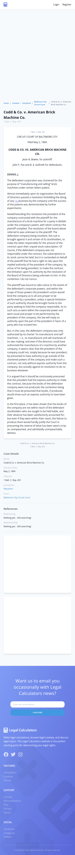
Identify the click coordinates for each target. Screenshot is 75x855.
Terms (7, 812)
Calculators (10, 772)
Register (66, 4)
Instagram (9, 833)
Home (6, 103)
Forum (7, 780)
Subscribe (37, 712)
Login (56, 4)
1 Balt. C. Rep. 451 (12, 121)
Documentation (12, 801)
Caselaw (15, 103)
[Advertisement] (37, 60)
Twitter (7, 837)
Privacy (8, 808)
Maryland (27, 103)
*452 (17, 201)
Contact (8, 797)
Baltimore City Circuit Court (40, 103)
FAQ (6, 805)
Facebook (9, 829)
